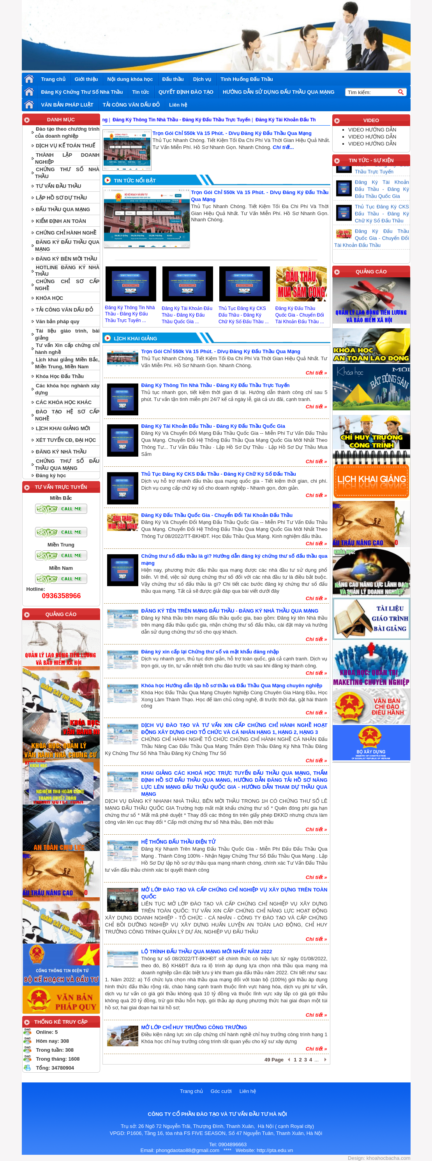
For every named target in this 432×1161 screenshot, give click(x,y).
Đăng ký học (51, 475)
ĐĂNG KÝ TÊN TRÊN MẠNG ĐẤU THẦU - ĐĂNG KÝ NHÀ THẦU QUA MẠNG (230, 611)
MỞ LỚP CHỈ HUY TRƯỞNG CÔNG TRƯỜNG (194, 1027)
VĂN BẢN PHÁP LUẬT (67, 105)
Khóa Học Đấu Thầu (60, 376)
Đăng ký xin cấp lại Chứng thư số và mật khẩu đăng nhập (210, 652)
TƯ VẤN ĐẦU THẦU (58, 186)
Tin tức (140, 92)
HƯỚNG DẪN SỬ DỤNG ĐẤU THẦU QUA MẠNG (279, 92)
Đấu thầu (173, 79)
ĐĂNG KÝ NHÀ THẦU (61, 452)
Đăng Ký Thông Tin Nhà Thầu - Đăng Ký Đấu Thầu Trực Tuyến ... (130, 314)
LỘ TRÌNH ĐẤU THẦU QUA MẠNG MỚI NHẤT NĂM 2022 (206, 951)
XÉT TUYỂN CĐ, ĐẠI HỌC (66, 440)
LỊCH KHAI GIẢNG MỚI (63, 428)
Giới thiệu (86, 79)
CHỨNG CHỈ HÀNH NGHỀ (66, 233)
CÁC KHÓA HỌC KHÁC (64, 402)
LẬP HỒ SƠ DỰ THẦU (61, 198)
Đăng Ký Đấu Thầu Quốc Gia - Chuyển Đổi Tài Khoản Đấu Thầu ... (299, 315)
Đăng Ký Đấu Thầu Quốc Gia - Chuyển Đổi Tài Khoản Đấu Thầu (217, 515)
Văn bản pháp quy (57, 321)
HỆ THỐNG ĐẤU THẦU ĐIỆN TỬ (178, 842)
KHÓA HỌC (49, 298)
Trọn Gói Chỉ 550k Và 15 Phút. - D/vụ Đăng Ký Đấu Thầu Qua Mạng (232, 133)
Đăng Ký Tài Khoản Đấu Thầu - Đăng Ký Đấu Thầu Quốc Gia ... (187, 315)
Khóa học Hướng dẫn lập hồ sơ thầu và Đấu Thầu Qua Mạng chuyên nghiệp (232, 685)
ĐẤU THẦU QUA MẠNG (63, 209)
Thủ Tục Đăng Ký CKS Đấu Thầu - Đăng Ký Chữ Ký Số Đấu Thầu (218, 474)
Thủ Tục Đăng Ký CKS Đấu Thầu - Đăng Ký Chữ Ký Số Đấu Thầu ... (244, 315)
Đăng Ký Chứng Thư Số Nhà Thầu (82, 92)
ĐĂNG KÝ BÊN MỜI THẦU (66, 259)
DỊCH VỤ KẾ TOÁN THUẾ (65, 146)
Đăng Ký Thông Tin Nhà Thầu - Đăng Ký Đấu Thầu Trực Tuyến (215, 385)
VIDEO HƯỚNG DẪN (372, 130)
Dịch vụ (202, 79)
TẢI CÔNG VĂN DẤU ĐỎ (131, 105)
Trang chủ (53, 79)
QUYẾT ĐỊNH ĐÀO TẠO (186, 92)
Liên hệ (178, 105)
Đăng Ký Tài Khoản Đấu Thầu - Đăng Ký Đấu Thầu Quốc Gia (213, 426)
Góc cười (221, 1091)
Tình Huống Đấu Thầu (246, 79)
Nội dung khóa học (130, 79)
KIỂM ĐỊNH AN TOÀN (61, 221)
